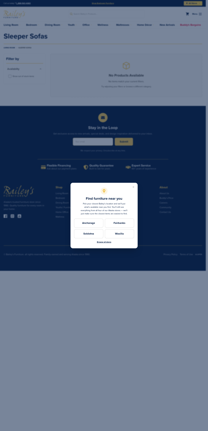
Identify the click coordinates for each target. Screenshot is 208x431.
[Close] (133, 187)
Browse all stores (104, 242)
